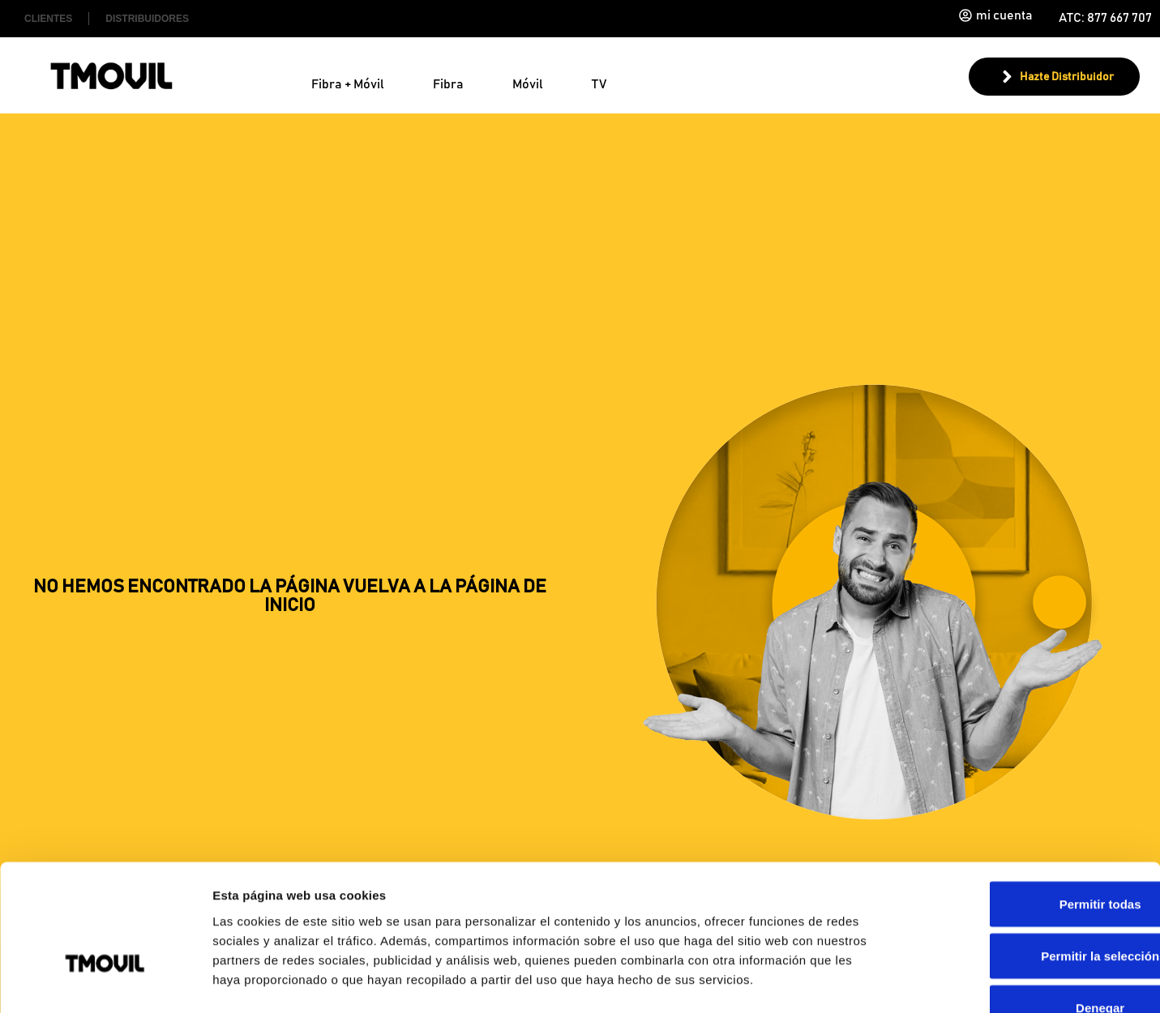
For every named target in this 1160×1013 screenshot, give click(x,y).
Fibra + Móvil (347, 84)
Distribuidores (147, 18)
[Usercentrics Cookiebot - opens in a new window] (105, 981)
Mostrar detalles (877, 981)
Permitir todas (1025, 803)
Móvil (527, 84)
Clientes (48, 18)
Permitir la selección (1024, 854)
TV (599, 84)
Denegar (1024, 906)
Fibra (448, 84)
